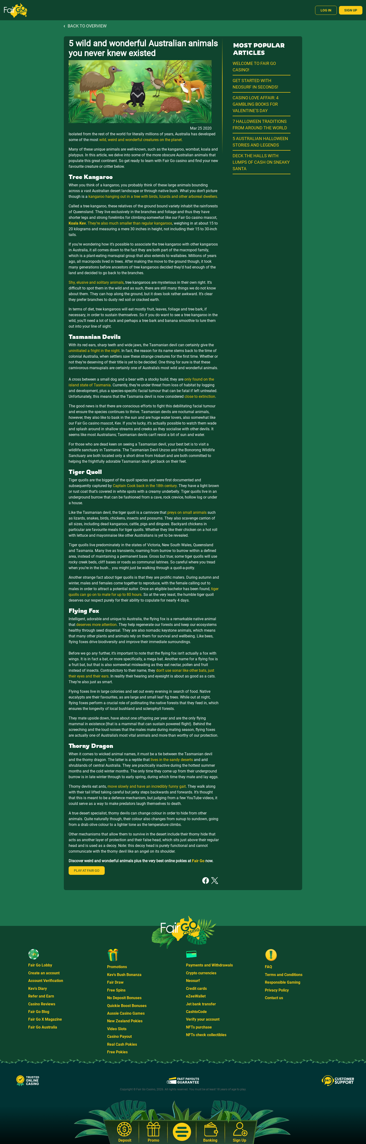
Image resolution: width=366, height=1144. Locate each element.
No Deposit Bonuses (124, 998)
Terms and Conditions (283, 974)
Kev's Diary (37, 988)
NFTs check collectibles (206, 1035)
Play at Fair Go (86, 870)
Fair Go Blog (38, 1011)
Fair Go (198, 861)
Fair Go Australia (42, 1027)
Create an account (44, 973)
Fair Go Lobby (40, 965)
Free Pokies (117, 1052)
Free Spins (116, 990)
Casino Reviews (41, 1004)
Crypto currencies (201, 973)
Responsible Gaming (282, 982)
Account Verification (45, 980)
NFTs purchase (199, 1027)
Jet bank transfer (201, 1004)
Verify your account (202, 1019)
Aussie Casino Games (126, 1013)
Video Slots (116, 1029)
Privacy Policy (277, 990)
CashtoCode (196, 1011)
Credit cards (196, 988)
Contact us (274, 998)
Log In (326, 10)
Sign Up (350, 10)
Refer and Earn (41, 996)
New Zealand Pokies (124, 1021)
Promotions (117, 967)
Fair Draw (115, 982)
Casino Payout (119, 1036)
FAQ (268, 967)
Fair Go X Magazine (45, 1019)
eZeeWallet (196, 996)
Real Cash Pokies (122, 1044)
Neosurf (193, 980)
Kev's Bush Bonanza (124, 974)
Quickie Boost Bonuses (127, 1005)
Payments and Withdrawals (209, 965)
